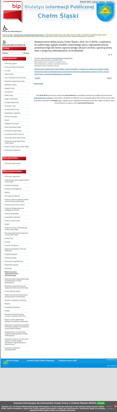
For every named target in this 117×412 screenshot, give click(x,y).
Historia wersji (38, 83)
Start (11, 35)
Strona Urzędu (13, 360)
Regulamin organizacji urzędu (15, 81)
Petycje (7, 311)
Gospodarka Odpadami (12, 217)
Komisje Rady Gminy (12, 102)
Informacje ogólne (11, 63)
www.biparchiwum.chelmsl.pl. (44, 98)
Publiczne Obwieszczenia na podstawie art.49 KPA (14, 209)
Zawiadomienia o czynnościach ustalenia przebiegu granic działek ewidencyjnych (16, 333)
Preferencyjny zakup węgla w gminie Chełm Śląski (17, 181)
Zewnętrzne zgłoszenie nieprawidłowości (12, 349)
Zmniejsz (110, 2)
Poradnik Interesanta (12, 185)
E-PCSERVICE (111, 360)
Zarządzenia (9, 92)
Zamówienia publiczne (12, 196)
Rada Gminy (9, 95)
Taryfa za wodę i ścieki (12, 221)
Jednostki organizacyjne (13, 163)
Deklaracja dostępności (12, 150)
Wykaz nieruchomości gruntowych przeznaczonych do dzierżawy (16, 296)
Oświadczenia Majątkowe (13, 189)
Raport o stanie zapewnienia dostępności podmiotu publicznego (16, 320)
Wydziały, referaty (11, 85)
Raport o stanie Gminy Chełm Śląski (17, 146)
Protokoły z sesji (10, 106)
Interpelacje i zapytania (12, 113)
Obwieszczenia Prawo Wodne (15, 205)
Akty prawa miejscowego (13, 131)
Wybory (7, 192)
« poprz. (37, 78)
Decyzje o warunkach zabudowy (15, 300)
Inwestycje (8, 268)
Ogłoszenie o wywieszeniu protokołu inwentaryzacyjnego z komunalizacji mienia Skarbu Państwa (17, 326)
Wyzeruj (102, 2)
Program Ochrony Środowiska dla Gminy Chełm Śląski (16, 228)
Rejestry (7, 304)
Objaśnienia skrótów (11, 265)
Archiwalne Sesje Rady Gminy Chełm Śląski (15, 142)
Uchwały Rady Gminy (12, 109)
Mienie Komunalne (11, 116)
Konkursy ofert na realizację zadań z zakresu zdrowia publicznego (17, 200)
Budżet (7, 120)
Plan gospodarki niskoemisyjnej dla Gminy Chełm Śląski (16, 234)
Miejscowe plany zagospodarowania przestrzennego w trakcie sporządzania (17, 280)
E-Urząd (7, 70)
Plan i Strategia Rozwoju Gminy (15, 78)
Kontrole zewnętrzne (11, 245)
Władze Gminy (9, 88)
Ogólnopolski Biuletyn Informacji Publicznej (15, 250)
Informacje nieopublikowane (14, 261)
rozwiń (101, 403)
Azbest (7, 224)
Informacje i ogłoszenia (12, 176)
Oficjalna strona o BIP (67, 360)
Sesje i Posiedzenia (11, 99)
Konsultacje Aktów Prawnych (14, 134)
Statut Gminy (9, 74)
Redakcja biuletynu (11, 254)
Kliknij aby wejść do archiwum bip (13, 45)
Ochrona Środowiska (12, 213)
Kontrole (7, 242)
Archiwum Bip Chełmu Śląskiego (40, 360)
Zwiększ (95, 2)
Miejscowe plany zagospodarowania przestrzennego (29, 35)
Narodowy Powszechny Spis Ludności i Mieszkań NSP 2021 (15, 315)
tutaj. (60, 100)
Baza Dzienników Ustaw (13, 127)
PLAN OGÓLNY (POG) (12, 291)
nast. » (109, 78)
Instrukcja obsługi (10, 258)
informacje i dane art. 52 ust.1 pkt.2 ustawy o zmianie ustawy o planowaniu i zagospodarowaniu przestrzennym (16, 341)
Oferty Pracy (9, 238)
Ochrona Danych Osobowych (14, 67)
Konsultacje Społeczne (12, 307)
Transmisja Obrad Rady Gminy (15, 138)
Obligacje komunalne (12, 123)
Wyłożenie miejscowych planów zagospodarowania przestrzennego (16, 287)
